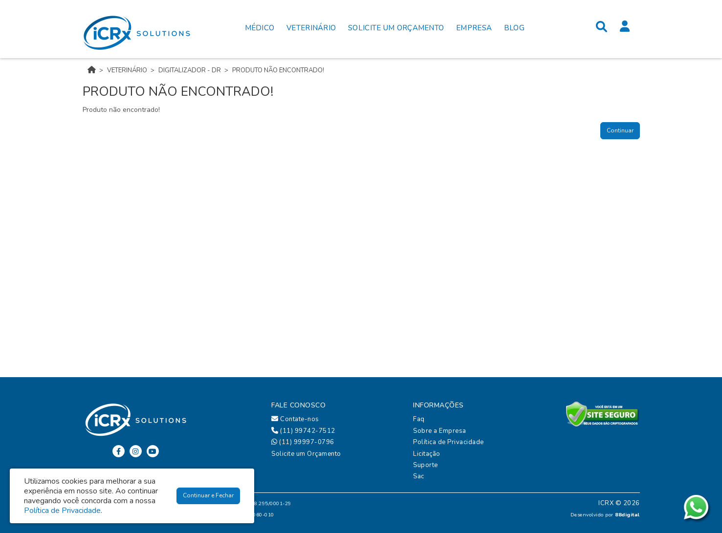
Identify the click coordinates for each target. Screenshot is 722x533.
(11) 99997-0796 (302, 442)
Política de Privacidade (448, 442)
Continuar (620, 130)
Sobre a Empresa (439, 430)
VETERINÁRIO (127, 70)
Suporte (425, 465)
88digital (627, 514)
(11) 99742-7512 (303, 430)
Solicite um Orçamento (306, 453)
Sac (418, 476)
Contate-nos (295, 419)
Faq (419, 419)
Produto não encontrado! (278, 70)
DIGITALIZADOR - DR (189, 70)
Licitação (426, 453)
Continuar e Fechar (208, 495)
